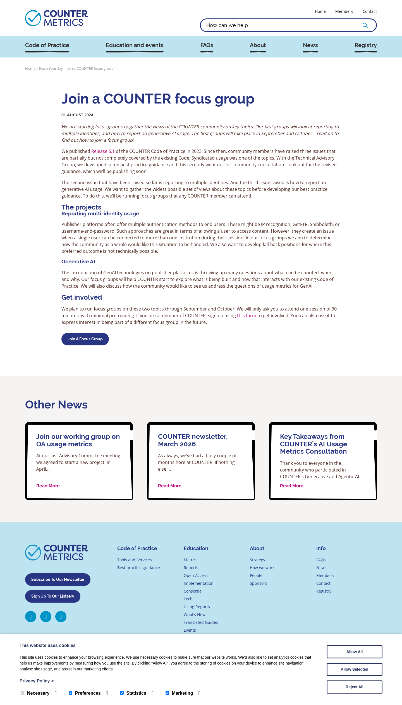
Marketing (179, 693)
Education (196, 548)
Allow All (354, 651)
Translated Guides (201, 622)
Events (190, 630)
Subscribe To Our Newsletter (57, 579)
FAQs (206, 45)
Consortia (193, 591)
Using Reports (197, 606)
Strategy (257, 559)
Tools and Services (134, 559)
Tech (188, 598)
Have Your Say (51, 68)
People (256, 575)
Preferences (85, 693)
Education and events (135, 45)
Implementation (199, 583)
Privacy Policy (37, 680)
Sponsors (258, 583)
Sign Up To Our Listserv (52, 596)
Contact (370, 11)
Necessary (35, 693)
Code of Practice (47, 45)
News (310, 45)
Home (320, 11)
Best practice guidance (138, 567)
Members (344, 11)
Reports (191, 567)
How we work (262, 567)
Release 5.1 (103, 151)
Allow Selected (354, 669)
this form (246, 315)
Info (321, 548)
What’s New (194, 614)
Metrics (191, 559)
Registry (366, 45)
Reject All (354, 687)
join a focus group (85, 339)
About (258, 45)
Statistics (133, 693)
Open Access (196, 575)
